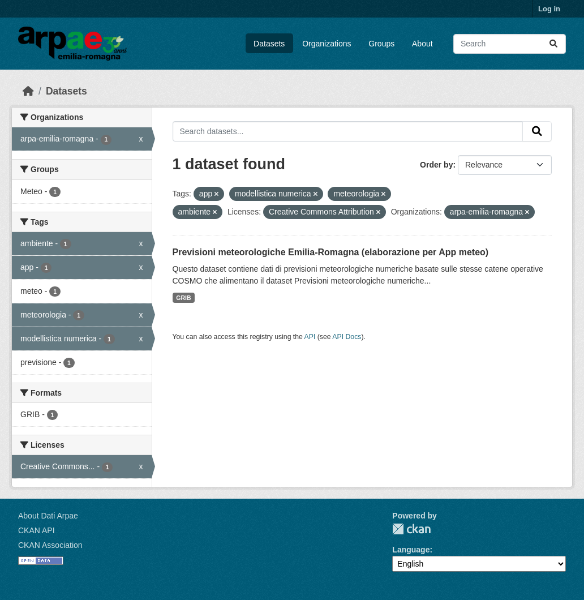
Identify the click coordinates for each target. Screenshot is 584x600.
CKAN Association (50, 545)
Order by (436, 164)
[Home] (28, 91)
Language (411, 549)
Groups (381, 43)
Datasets (269, 43)
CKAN (411, 529)
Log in (549, 9)
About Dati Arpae (48, 515)
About (422, 43)
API (310, 337)
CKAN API (36, 530)
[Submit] (553, 44)
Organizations (326, 43)
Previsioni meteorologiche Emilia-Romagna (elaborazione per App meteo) (331, 252)
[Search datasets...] (509, 44)
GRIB (183, 297)
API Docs (346, 337)
